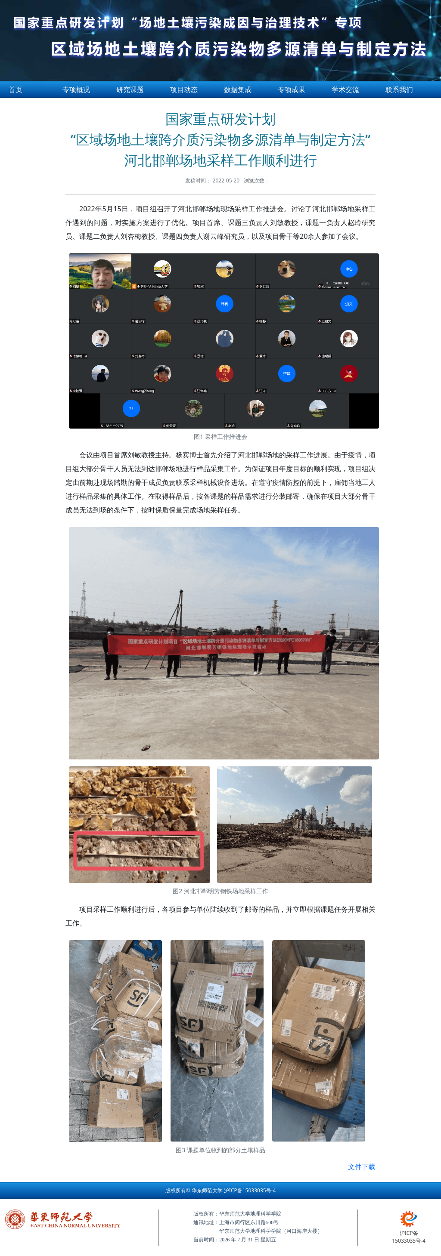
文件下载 (362, 1166)
